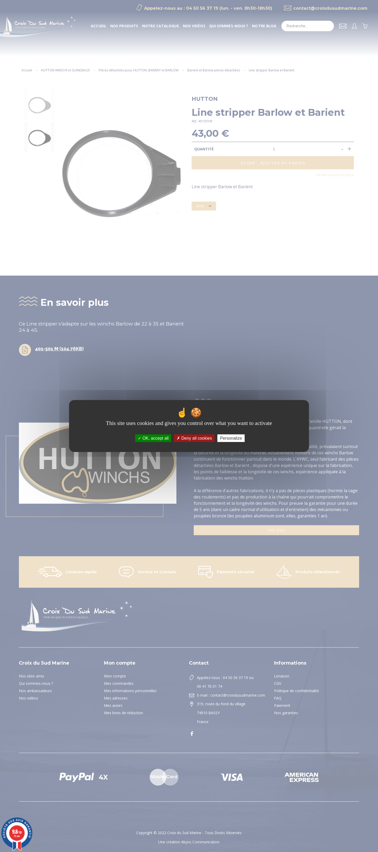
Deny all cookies (194, 438)
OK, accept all (153, 438)
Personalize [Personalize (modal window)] (231, 438)
